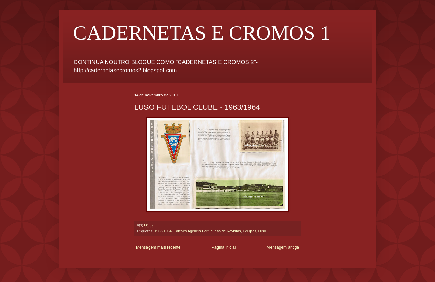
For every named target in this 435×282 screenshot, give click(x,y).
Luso (262, 231)
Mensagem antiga (283, 247)
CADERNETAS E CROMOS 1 (201, 32)
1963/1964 (163, 231)
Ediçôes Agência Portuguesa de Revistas (207, 231)
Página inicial (224, 247)
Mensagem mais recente (158, 247)
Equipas (249, 231)
